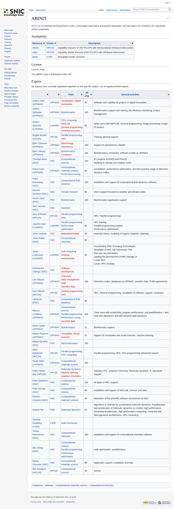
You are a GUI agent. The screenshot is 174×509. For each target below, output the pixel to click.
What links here (10, 88)
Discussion (41, 10)
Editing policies (10, 72)
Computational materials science (71, 485)
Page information (11, 103)
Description (94, 43)
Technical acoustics (70, 130)
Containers (66, 154)
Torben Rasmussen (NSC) (38, 434)
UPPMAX (54, 102)
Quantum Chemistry (71, 376)
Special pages (10, 94)
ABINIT (34, 26)
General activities (130, 94)
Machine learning (69, 372)
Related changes (11, 91)
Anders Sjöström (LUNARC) (37, 125)
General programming (71, 127)
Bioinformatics (68, 112)
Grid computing (68, 251)
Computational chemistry (102, 485)
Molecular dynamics (71, 369)
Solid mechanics (69, 423)
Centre (50, 43)
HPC (63, 139)
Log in (167, 3)
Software (49, 485)
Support (7, 51)
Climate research (69, 192)
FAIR (63, 283)
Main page (8, 30)
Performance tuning (70, 174)
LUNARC (54, 125)
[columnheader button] (39, 43)
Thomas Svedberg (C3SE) (37, 423)
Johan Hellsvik (39, 233)
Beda (35, 57)
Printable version (11, 97)
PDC (52, 200)
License (35, 69)
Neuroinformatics (69, 343)
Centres (7, 36)
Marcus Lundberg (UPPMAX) (37, 314)
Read (101, 10)
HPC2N (50, 48)
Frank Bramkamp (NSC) (37, 182)
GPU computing (69, 120)
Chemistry (66, 276)
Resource (37, 43)
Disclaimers (70, 502)
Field (70, 94)
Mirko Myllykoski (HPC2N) (37, 353)
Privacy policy (36, 502)
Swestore (65, 208)
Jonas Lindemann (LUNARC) (37, 255)
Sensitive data (68, 286)
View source (111, 10)
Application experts (12, 60)
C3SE (49, 57)
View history (125, 10)
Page (31, 10)
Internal (7, 79)
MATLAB (65, 123)
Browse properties (11, 106)
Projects (7, 48)
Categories (37, 485)
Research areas (10, 33)
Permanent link (10, 100)
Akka (34, 52)
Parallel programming (71, 135)
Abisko (35, 48)
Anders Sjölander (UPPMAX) (37, 112)
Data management (70, 279)
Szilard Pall (37, 410)
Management (9, 76)
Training (7, 42)
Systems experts (11, 63)
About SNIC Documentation (54, 502)
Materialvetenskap (70, 233)
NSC (52, 161)
